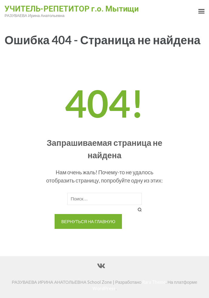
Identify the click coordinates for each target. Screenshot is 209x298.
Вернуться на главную (88, 221)
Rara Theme (154, 282)
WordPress (104, 288)
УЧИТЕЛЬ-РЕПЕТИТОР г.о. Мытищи (72, 8)
